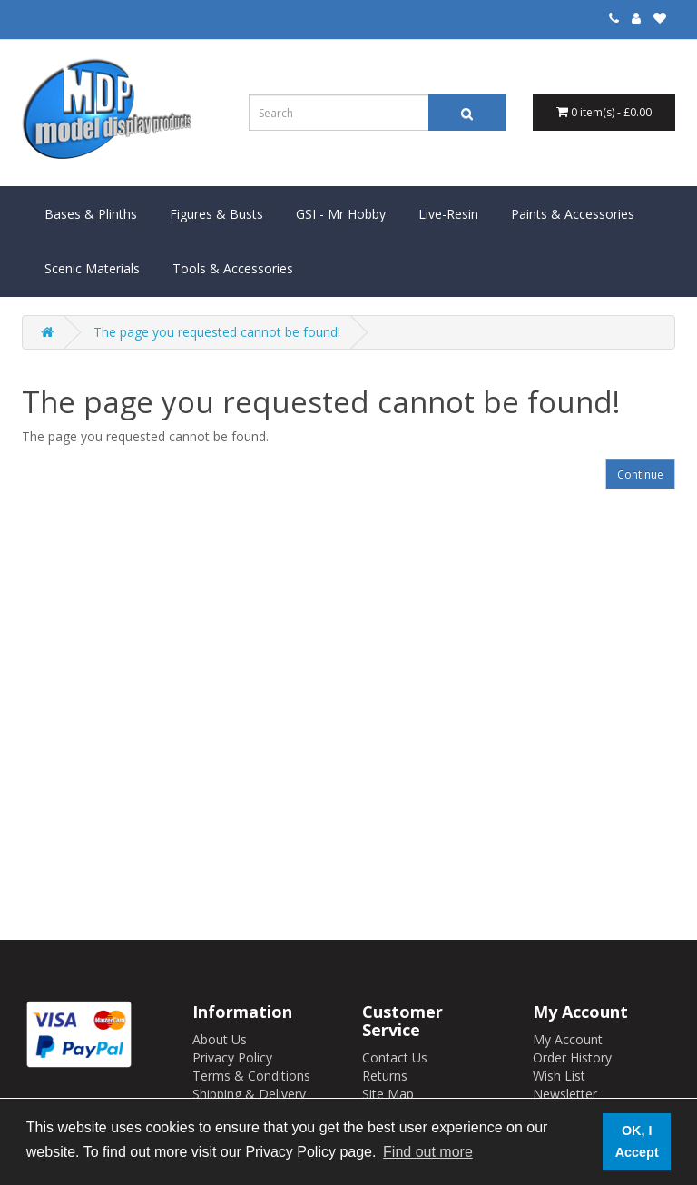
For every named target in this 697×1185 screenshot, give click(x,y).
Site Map (388, 1093)
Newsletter (565, 1093)
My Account (568, 1039)
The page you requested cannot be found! (216, 332)
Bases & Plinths (90, 213)
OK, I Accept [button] (637, 1141)
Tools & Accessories (232, 268)
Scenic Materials (92, 268)
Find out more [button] (428, 1152)
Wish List (559, 1075)
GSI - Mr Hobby (341, 213)
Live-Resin (448, 213)
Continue (640, 474)
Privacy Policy (232, 1057)
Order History (572, 1057)
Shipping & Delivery (249, 1093)
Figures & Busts (216, 213)
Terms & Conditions (251, 1075)
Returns (384, 1075)
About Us (219, 1039)
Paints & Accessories (572, 213)
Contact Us (394, 1057)
